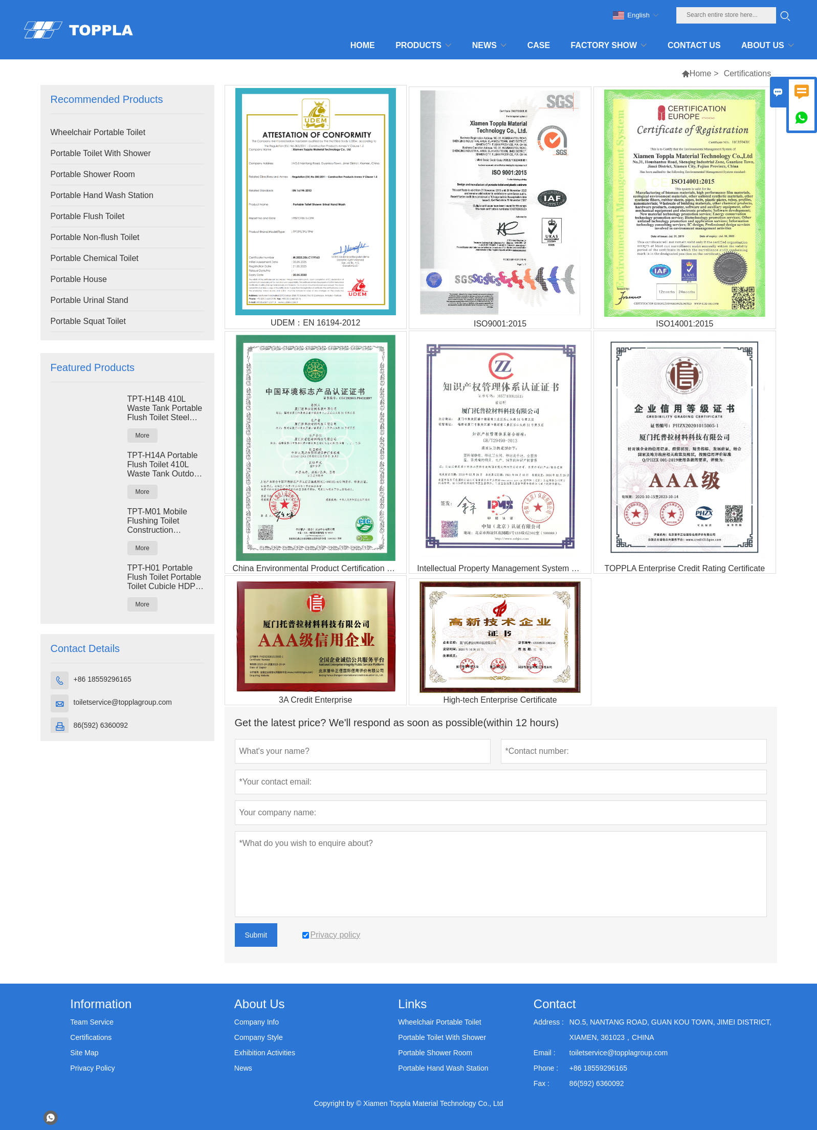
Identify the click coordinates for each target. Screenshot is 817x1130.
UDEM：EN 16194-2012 (315, 322)
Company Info (256, 1022)
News (243, 1068)
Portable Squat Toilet (88, 321)
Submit (256, 935)
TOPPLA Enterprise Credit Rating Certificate (685, 568)
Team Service (92, 1022)
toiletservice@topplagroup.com (123, 702)
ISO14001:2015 (684, 323)
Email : (545, 1053)
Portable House (79, 279)
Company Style (258, 1037)
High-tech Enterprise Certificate (500, 700)
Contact (555, 1004)
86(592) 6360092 (101, 725)
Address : (549, 1022)
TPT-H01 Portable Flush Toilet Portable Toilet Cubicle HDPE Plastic (164, 577)
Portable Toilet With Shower (101, 153)
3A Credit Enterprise (315, 700)
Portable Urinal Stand (89, 300)
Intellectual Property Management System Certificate (503, 568)
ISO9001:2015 (500, 323)
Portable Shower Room (93, 174)
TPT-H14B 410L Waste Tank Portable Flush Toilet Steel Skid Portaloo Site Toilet (165, 408)
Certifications (91, 1037)
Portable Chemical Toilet (95, 258)
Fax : (541, 1083)
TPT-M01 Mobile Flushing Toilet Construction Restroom (157, 521)
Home (701, 73)
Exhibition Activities (264, 1053)
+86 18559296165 (102, 679)
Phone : (546, 1068)
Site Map (84, 1053)
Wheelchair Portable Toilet (98, 132)
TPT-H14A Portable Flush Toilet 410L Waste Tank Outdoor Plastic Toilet (164, 465)
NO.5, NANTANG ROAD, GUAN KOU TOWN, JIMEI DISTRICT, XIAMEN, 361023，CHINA (670, 1029)
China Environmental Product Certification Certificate (319, 568)
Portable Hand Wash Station (102, 195)
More (142, 435)
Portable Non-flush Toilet (95, 237)
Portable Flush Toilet (88, 216)
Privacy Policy (92, 1068)
